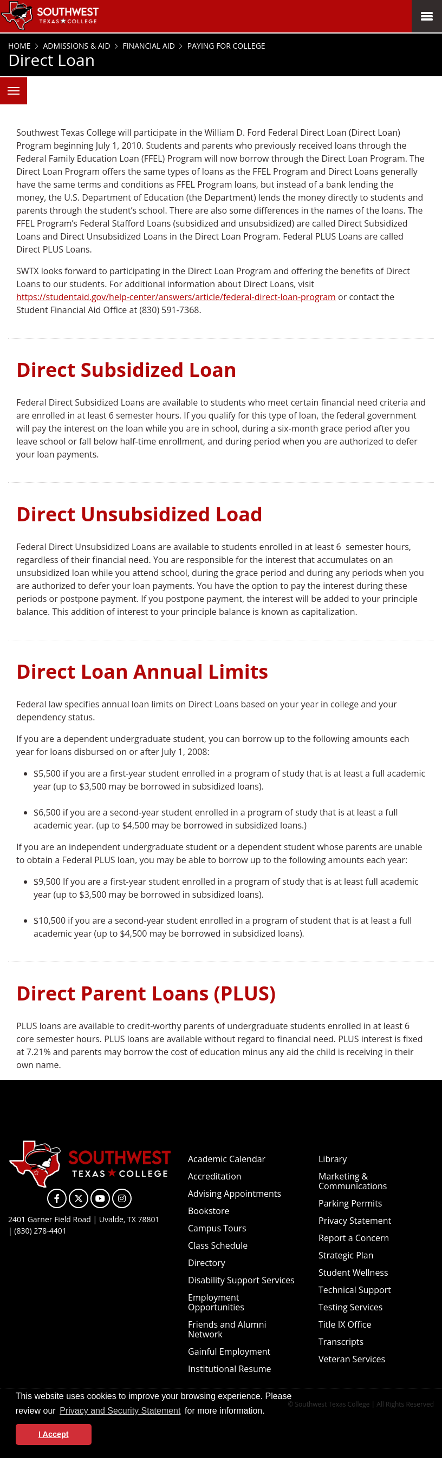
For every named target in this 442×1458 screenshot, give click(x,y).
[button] (268, 1412)
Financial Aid (148, 46)
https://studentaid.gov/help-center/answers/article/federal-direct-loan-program (176, 297)
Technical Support (354, 1290)
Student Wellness (353, 1272)
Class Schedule (218, 1245)
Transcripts (340, 1342)
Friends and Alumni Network (227, 1329)
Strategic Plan (346, 1255)
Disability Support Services (241, 1280)
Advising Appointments (234, 1193)
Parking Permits (350, 1203)
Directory (206, 1263)
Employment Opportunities (216, 1302)
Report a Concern (353, 1238)
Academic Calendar (226, 1159)
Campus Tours (217, 1228)
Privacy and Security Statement (120, 1410)
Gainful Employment (229, 1351)
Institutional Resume (229, 1369)
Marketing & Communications (352, 1181)
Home (19, 46)
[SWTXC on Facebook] (57, 1198)
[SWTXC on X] (78, 1198)
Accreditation (215, 1176)
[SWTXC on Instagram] (122, 1198)
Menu (10, 84)
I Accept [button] (53, 1434)
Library (332, 1159)
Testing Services (350, 1307)
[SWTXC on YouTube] (100, 1198)
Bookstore (208, 1211)
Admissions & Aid (75, 46)
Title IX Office (345, 1324)
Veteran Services (351, 1359)
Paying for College (225, 46)
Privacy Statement (354, 1221)
